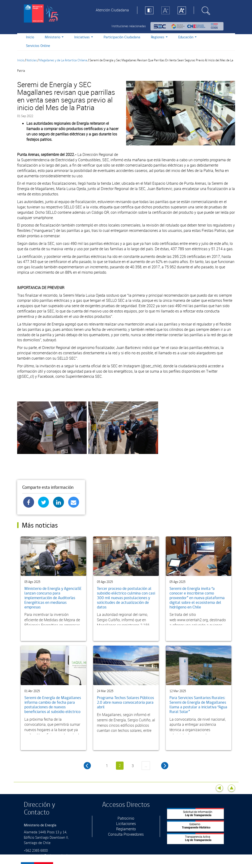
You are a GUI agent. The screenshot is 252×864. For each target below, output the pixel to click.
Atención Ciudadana (112, 10)
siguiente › (164, 765)
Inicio (30, 37)
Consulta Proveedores (126, 834)
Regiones (159, 37)
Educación (187, 37)
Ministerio (54, 37)
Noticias (31, 60)
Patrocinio (126, 818)
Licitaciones (126, 823)
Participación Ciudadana (122, 37)
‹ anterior (87, 765)
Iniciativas (83, 37)
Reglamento (126, 828)
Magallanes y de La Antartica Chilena (63, 60)
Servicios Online (38, 46)
